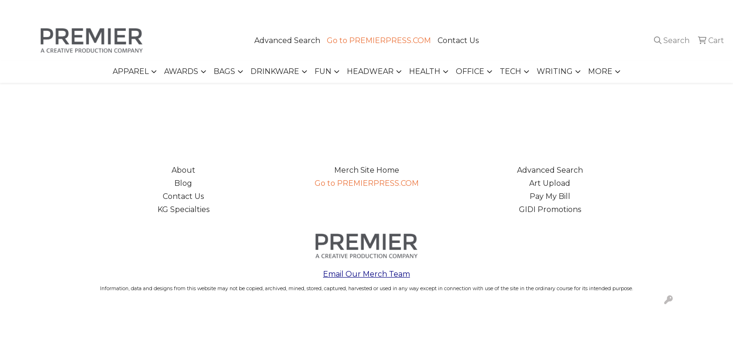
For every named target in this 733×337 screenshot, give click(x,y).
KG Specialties (183, 209)
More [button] (600, 71)
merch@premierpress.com (673, 10)
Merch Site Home (366, 170)
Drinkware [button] (275, 71)
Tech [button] (510, 71)
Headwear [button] (370, 71)
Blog (183, 183)
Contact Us (458, 40)
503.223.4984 (591, 10)
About (183, 170)
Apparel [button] (131, 71)
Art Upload (549, 183)
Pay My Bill (550, 196)
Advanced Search (287, 40)
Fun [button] (323, 71)
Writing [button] (555, 71)
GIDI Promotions (550, 209)
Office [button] (470, 71)
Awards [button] (181, 71)
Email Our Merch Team (366, 274)
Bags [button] (224, 71)
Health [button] (424, 71)
